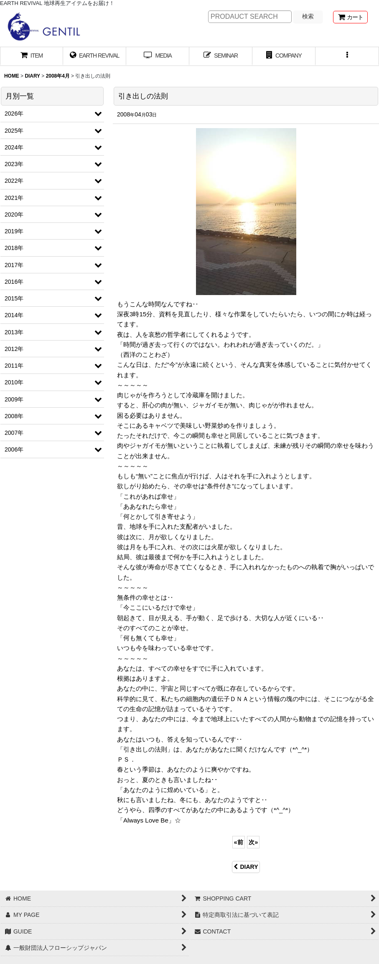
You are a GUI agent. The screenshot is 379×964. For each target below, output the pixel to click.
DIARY (246, 866)
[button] (347, 56)
